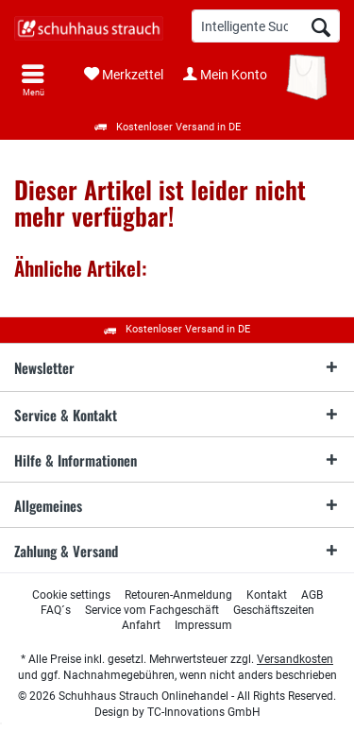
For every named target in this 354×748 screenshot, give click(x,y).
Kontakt (266, 595)
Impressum (203, 625)
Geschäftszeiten (273, 610)
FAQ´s (56, 610)
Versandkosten (295, 659)
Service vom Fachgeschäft (152, 610)
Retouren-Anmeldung (178, 595)
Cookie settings (71, 595)
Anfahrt (141, 625)
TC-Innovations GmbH (204, 712)
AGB (312, 595)
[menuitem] (33, 80)
